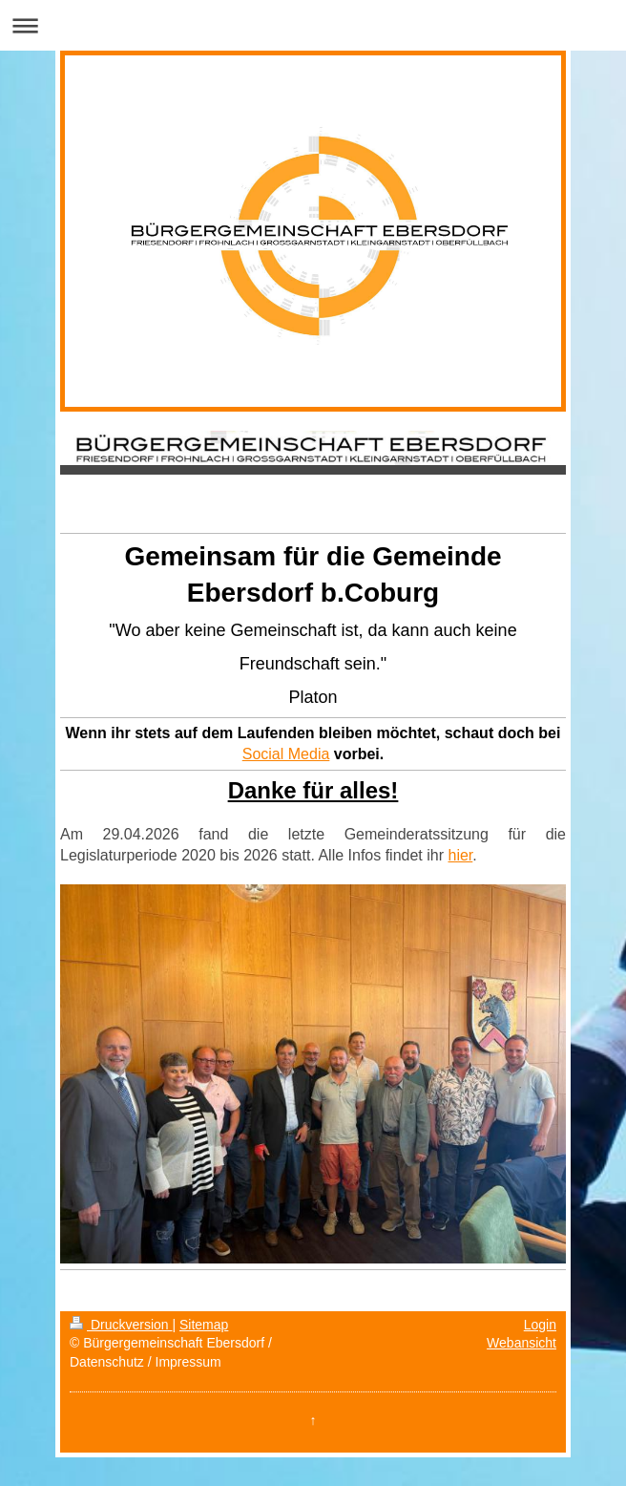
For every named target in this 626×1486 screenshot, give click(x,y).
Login (540, 1324)
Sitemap (203, 1324)
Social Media (286, 754)
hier (460, 855)
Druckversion (121, 1324)
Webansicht (521, 1342)
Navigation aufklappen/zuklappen (313, 25)
